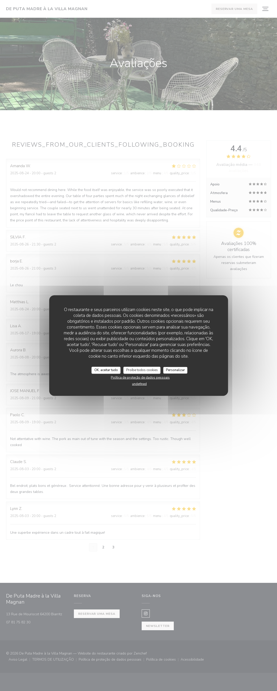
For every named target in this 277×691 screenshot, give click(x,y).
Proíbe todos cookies (142, 370)
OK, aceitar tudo (106, 370)
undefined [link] (139, 383)
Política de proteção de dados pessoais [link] (140, 377)
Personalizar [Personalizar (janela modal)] (175, 370)
